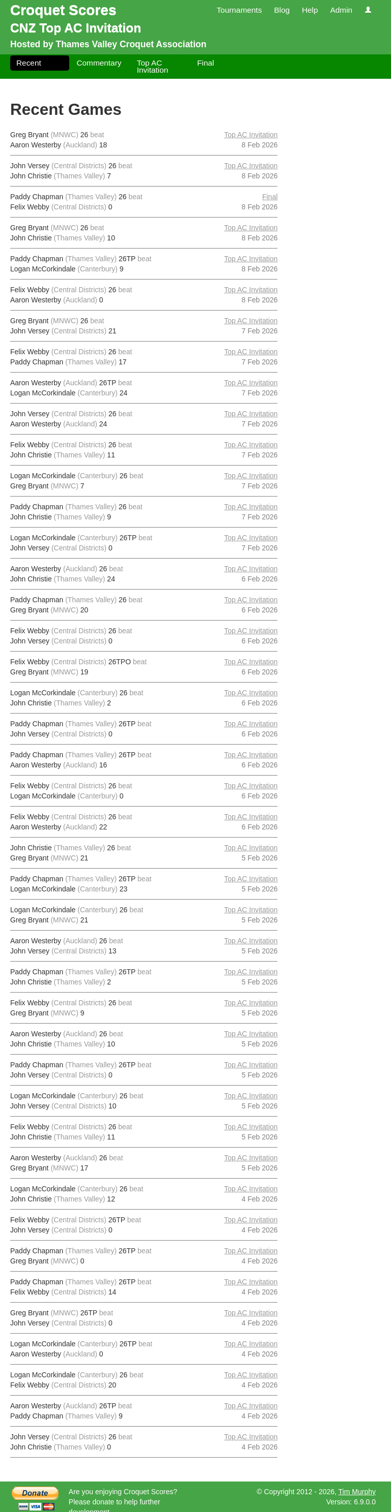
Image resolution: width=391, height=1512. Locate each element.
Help (310, 10)
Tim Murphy (357, 1492)
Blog (282, 10)
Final (205, 62)
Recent (28, 62)
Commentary (98, 62)
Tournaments (239, 10)
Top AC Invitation (153, 66)
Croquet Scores (63, 10)
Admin (341, 10)
